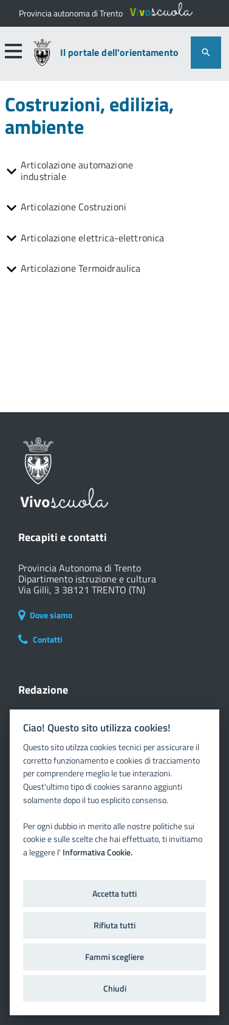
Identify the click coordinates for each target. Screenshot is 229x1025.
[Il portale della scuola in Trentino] (71, 13)
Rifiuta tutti (114, 925)
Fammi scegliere (114, 957)
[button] (13, 51)
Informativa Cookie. (97, 852)
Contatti (40, 639)
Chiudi (114, 988)
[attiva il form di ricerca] (206, 52)
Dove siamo (45, 615)
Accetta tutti (114, 894)
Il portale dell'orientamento (119, 52)
